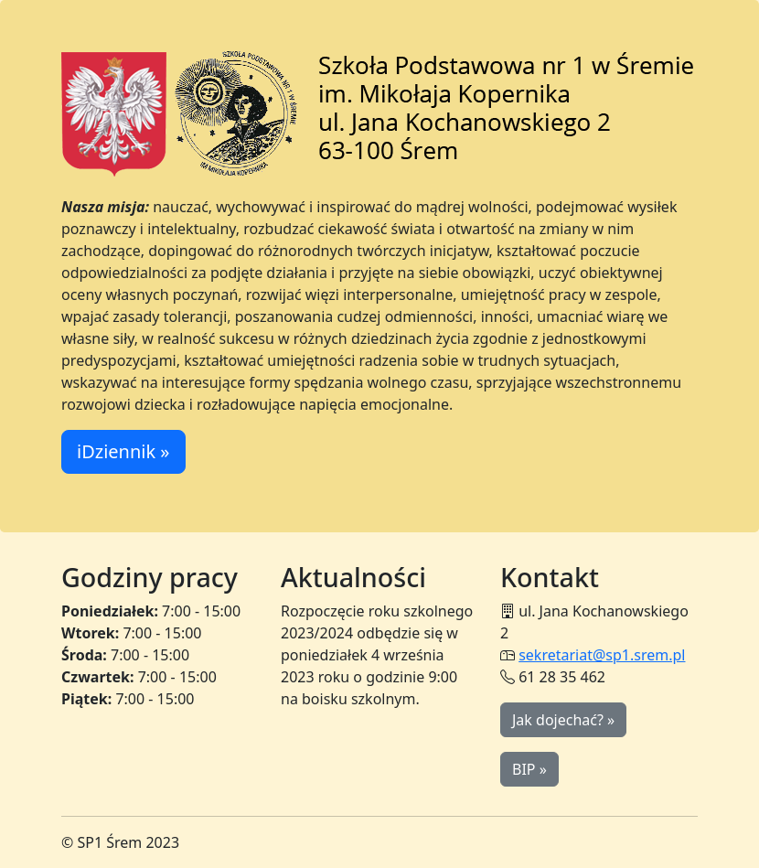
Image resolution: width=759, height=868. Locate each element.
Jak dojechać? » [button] (563, 720)
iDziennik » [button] (123, 451)
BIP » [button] (529, 769)
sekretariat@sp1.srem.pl (601, 655)
